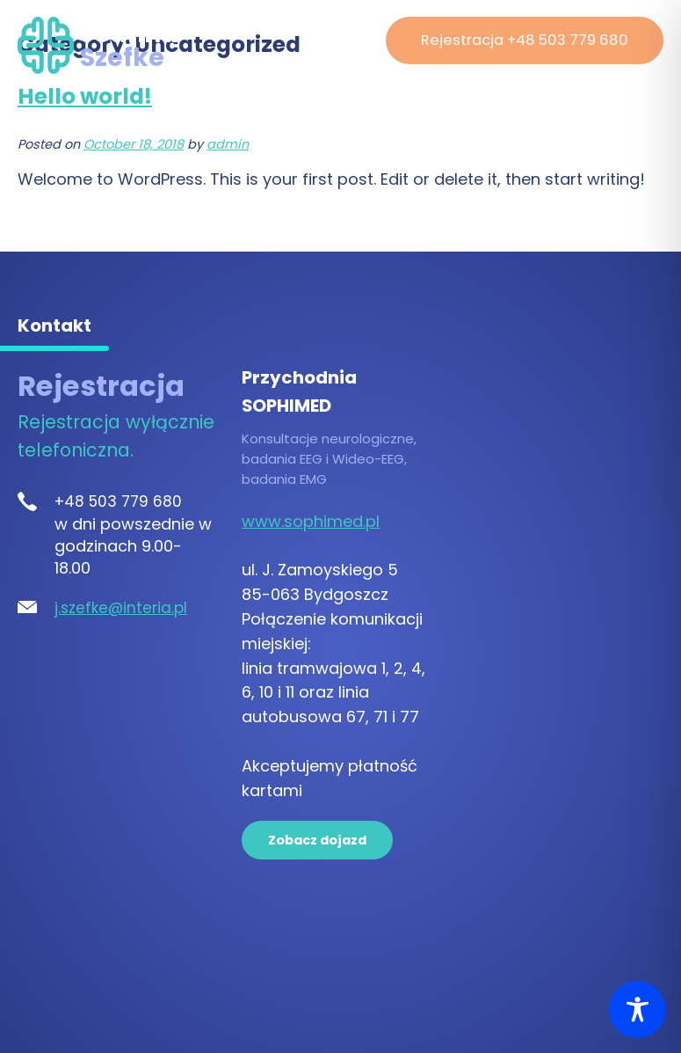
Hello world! (85, 96)
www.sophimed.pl (311, 521)
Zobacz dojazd (317, 840)
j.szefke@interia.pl (120, 607)
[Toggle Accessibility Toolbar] (637, 1009)
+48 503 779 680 (118, 501)
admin (227, 144)
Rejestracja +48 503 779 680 (524, 40)
